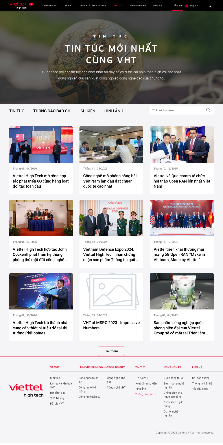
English (196, 5)
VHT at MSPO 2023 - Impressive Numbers (111, 327)
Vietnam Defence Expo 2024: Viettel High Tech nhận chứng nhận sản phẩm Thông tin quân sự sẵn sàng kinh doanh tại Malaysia (110, 256)
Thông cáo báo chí (52, 111)
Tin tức (119, 5)
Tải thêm (111, 353)
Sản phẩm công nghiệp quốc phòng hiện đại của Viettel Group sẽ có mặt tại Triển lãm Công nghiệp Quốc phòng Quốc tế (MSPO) (181, 329)
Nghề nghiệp (139, 5)
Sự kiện (88, 111)
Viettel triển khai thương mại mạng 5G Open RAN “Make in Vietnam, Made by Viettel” (179, 255)
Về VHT (70, 5)
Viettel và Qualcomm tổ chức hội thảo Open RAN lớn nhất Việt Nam (182, 182)
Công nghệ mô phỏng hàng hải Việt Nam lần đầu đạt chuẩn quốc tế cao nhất (110, 182)
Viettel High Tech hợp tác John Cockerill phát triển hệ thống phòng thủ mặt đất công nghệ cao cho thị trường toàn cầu (40, 256)
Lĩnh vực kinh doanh (94, 5)
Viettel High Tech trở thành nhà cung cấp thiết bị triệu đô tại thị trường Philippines (40, 329)
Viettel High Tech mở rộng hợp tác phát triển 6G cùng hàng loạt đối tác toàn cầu (41, 182)
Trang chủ (51, 5)
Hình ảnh (113, 111)
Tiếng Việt (180, 5)
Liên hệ (158, 5)
